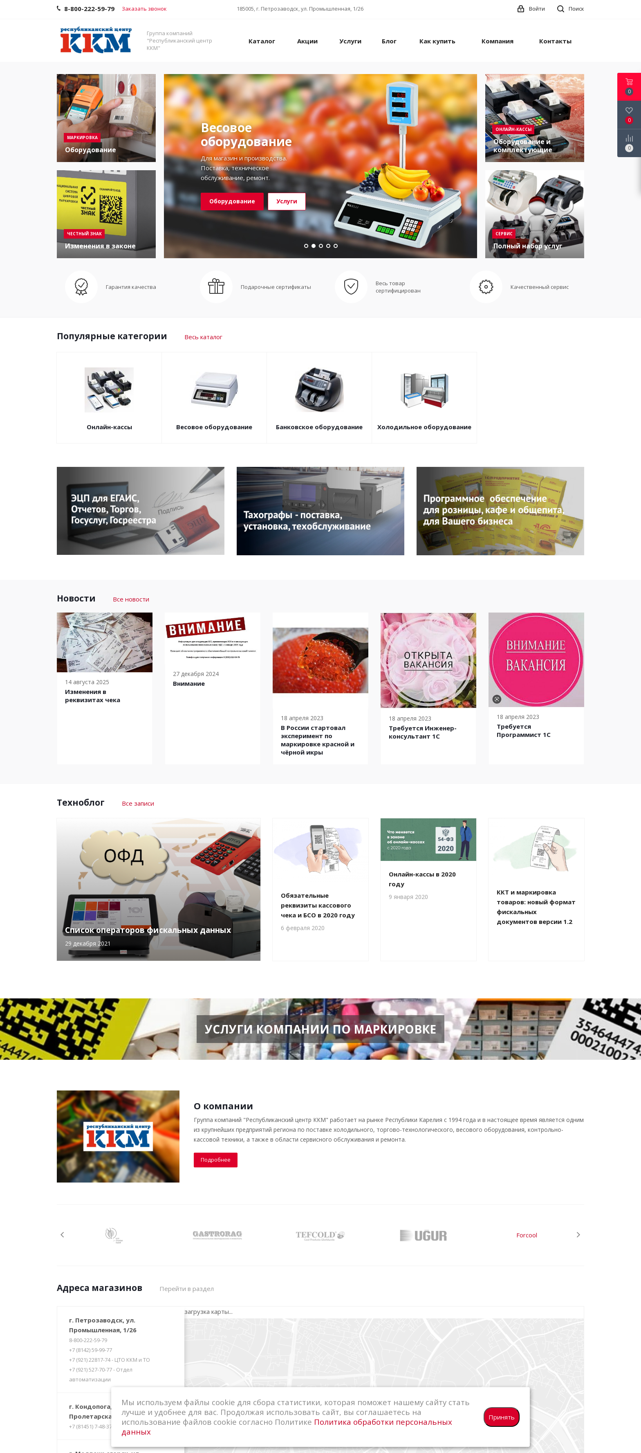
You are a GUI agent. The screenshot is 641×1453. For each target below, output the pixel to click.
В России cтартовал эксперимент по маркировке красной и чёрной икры (317, 739)
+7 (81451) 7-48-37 (90, 1426)
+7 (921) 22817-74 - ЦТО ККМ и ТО (109, 1359)
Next (578, 1235)
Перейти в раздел (186, 1288)
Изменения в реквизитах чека (92, 695)
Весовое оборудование (214, 427)
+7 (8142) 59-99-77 (90, 1350)
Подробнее (216, 1159)
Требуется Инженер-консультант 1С (423, 732)
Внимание (189, 683)
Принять (502, 1417)
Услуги (286, 201)
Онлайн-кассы (109, 427)
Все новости (131, 599)
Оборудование (232, 201)
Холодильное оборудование (424, 427)
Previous (63, 1235)
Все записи (138, 803)
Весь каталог (203, 337)
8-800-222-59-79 (88, 1340)
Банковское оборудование (319, 427)
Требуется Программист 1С (524, 730)
